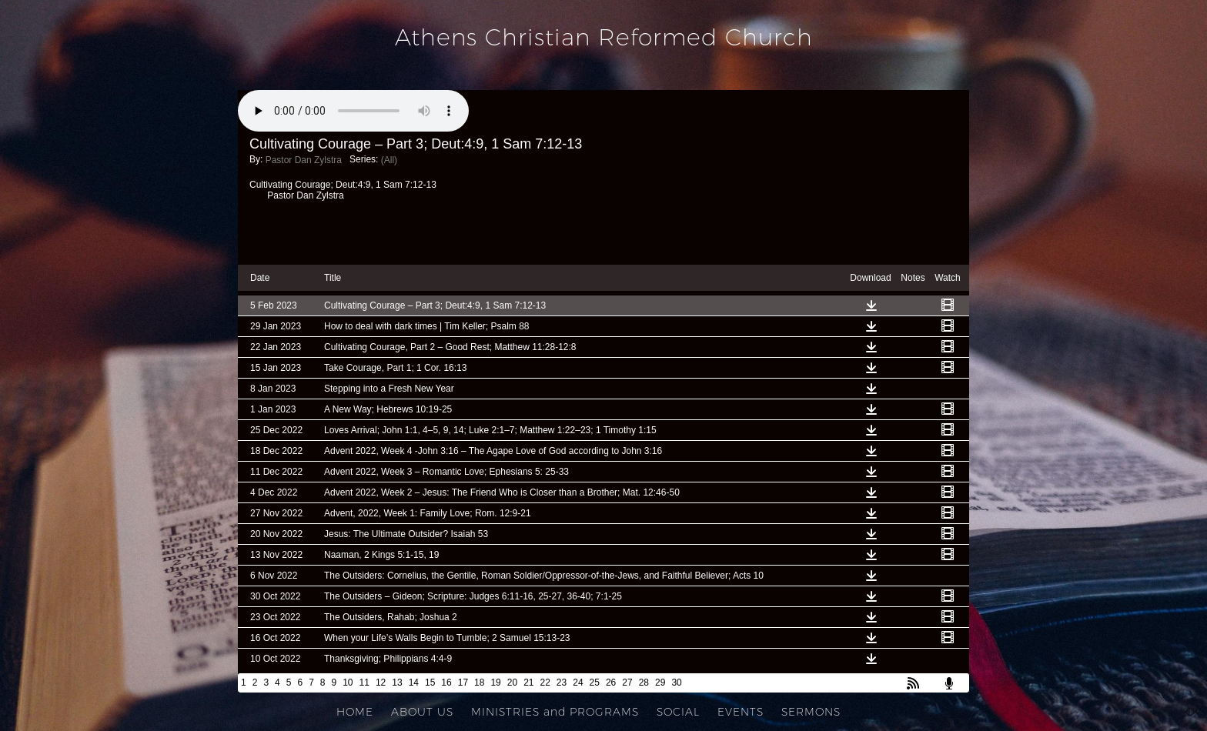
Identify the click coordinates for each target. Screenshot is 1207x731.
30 (676, 682)
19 (495, 682)
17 (463, 682)
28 (644, 682)
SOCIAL (678, 712)
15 (430, 682)
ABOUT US (422, 712)
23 (562, 682)
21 (528, 682)
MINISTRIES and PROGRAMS (555, 712)
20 (512, 682)
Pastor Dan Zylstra (304, 160)
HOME (354, 712)
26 (611, 682)
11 (364, 682)
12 (381, 682)
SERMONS (811, 712)
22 (545, 682)
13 (397, 682)
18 (479, 682)
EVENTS (740, 712)
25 (595, 682)
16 (446, 682)
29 (660, 682)
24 (578, 682)
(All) (389, 160)
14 (414, 682)
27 (627, 682)
